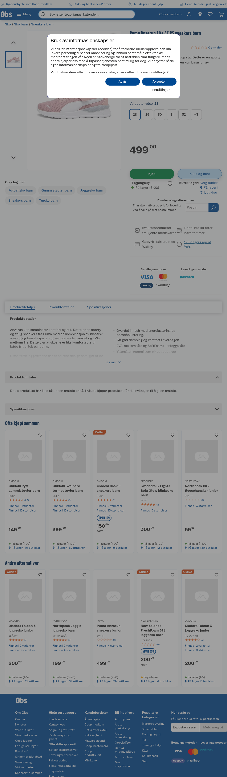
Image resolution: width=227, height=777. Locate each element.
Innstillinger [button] (160, 90)
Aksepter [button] (159, 81)
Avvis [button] (123, 81)
